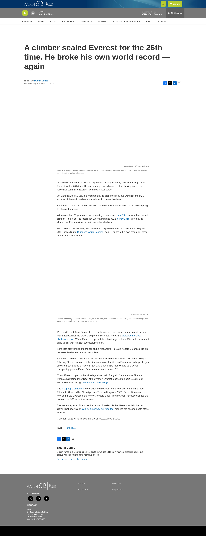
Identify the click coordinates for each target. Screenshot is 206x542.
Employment (117, 495)
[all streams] (175, 19)
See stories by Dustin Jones (72, 464)
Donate (178, 7)
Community (86, 27)
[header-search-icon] (164, 7)
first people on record (73, 394)
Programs (68, 27)
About (149, 27)
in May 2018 (123, 224)
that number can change (95, 388)
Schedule (27, 27)
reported (98, 415)
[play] (25, 19)
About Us (81, 490)
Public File (116, 490)
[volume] (32, 19)
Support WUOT (84, 495)
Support (102, 27)
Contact (163, 27)
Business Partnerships (126, 27)
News (41, 27)
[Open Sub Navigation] (35, 27)
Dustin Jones (41, 86)
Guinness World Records (90, 238)
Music (53, 27)
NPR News (71, 434)
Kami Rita (121, 221)
